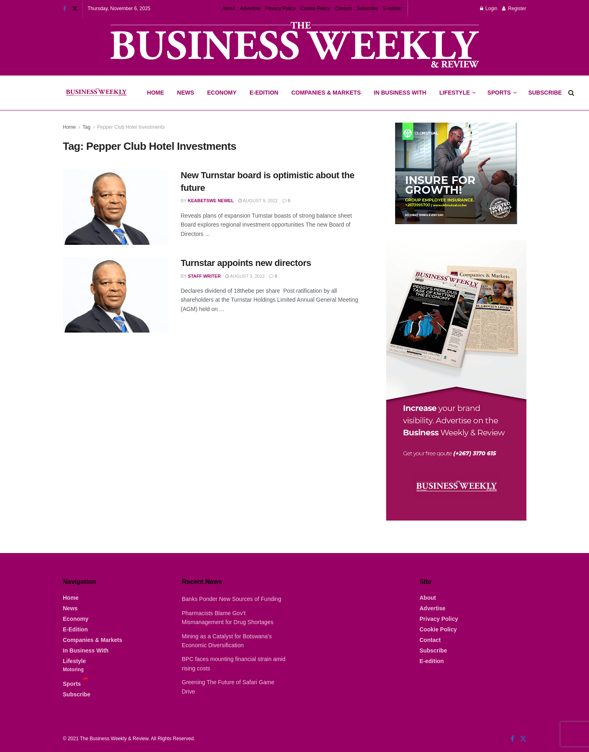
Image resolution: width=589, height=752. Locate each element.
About (228, 8)
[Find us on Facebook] (512, 738)
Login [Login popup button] (489, 8)
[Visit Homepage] (96, 93)
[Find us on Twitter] (523, 738)
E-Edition (264, 92)
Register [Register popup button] (514, 8)
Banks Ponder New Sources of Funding (231, 599)
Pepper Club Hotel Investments (131, 127)
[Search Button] (571, 93)
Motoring (73, 669)
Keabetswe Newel (211, 200)
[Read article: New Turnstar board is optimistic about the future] (116, 207)
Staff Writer (204, 276)
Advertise (250, 8)
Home (155, 92)
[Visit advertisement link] (294, 46)
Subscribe (367, 8)
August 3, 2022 (245, 276)
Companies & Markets (326, 92)
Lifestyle (454, 92)
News (185, 92)
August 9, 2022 (258, 200)
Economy (222, 92)
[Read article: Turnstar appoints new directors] (116, 295)
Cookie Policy (315, 8)
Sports (501, 86)
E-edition (392, 8)
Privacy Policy (280, 8)
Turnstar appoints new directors (246, 263)
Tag (86, 127)
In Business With (400, 92)
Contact (343, 8)
